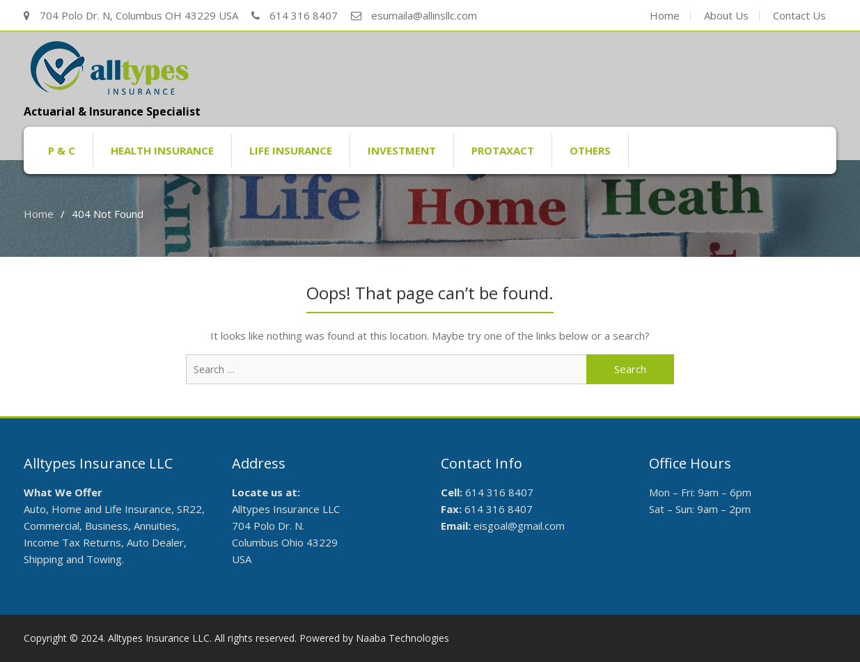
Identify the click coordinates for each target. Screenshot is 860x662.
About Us (726, 15)
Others (590, 150)
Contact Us (799, 15)
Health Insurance (162, 150)
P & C (61, 150)
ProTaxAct (502, 150)
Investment (402, 150)
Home (665, 15)
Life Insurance (290, 150)
